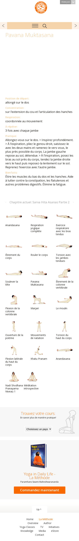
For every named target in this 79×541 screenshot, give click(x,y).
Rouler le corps (39, 249)
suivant (75, 25)
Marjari (39, 302)
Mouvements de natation (39, 330)
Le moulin (64, 302)
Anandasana (13, 219)
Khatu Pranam (39, 352)
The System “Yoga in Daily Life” (41, 7)
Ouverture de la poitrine (14, 330)
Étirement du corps (13, 250)
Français (68, 2)
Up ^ (38, 509)
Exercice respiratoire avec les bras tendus (64, 223)
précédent (3, 25)
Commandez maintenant (39, 490)
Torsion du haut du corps (64, 330)
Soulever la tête (13, 277)
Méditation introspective (32, 381)
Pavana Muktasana (39, 277)
